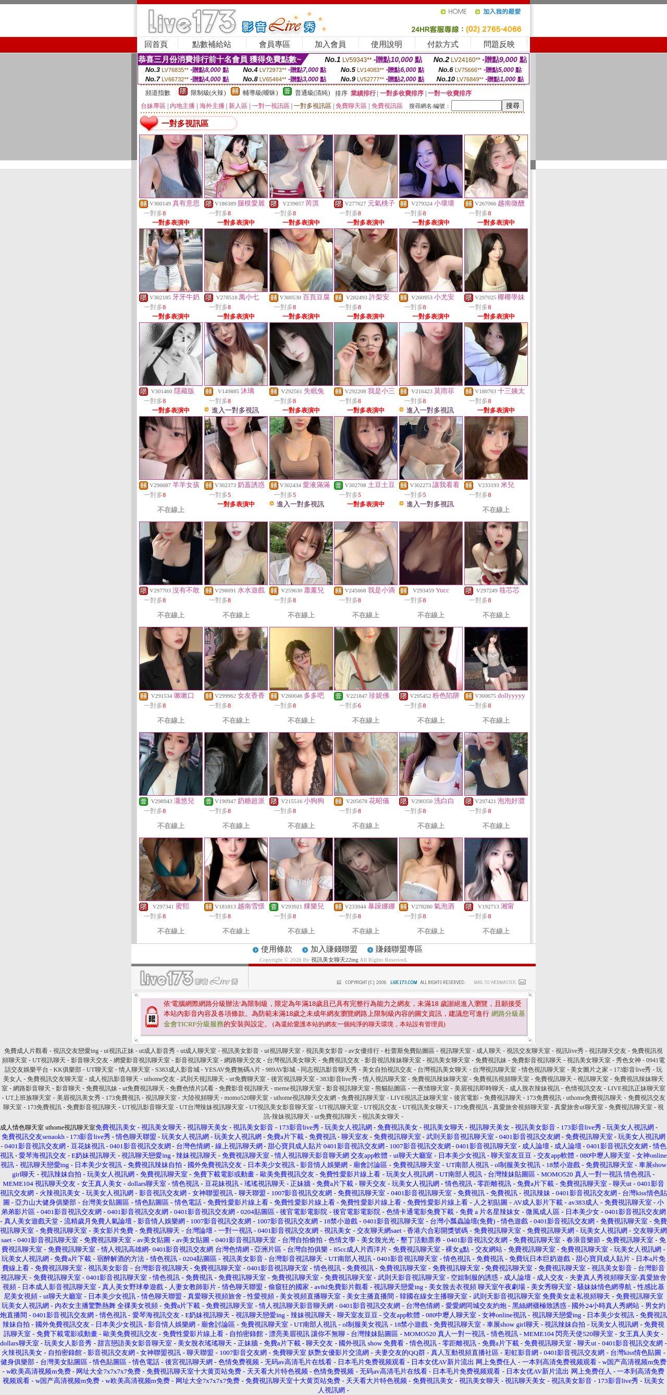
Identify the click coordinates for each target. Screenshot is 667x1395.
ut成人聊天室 (198, 1050)
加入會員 (330, 44)
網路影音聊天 (32, 1088)
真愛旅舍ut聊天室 (578, 1107)
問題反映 (499, 44)
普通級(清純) (312, 92)
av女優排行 (364, 1050)
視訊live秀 (569, 1050)
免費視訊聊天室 (363, 1097)
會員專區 (274, 44)
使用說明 (386, 44)
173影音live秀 (632, 1069)
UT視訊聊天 (49, 1060)
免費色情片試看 (192, 1088)
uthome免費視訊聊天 (594, 1097)
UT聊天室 (100, 1069)
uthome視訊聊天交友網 (305, 1097)
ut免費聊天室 (247, 1079)
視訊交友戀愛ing (75, 1050)
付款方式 (443, 44)
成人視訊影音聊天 (114, 1079)
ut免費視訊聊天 (143, 1088)
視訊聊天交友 (607, 1050)
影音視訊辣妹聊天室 (393, 1060)
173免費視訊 (123, 1097)
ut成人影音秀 (157, 1050)
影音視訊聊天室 (197, 1060)
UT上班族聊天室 (29, 1097)
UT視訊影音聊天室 (148, 1107)
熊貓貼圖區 (390, 1088)
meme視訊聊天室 (297, 1088)
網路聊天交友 (243, 1060)
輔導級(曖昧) (260, 92)
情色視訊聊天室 (543, 1069)
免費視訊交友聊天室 (55, 1079)
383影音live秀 (338, 1079)
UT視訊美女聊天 (425, 1107)
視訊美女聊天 (381, 1116)
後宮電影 (466, 1097)
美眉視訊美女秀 (79, 1097)
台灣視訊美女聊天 (292, 1060)
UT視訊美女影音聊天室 (281, 1107)
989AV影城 (281, 1069)
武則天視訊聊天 (202, 1079)
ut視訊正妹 (118, 1050)
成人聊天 (488, 1050)
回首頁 (156, 44)
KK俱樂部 (67, 1069)
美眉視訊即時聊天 (479, 1088)
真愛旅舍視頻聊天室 (521, 1107)
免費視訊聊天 (553, 1079)
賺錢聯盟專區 (399, 949)
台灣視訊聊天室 (494, 1069)
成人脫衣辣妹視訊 (535, 1088)
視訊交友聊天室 (528, 1050)
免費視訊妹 (491, 1060)
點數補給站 (211, 44)
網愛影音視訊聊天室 (142, 1060)
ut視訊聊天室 (282, 1050)
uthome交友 (159, 1079)
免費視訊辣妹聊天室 (440, 1079)
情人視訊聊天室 (384, 1079)
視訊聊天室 (455, 1050)
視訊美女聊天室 (448, 1060)
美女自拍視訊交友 (387, 1069)
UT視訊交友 (380, 1107)
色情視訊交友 (583, 1088)
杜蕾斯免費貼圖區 (410, 1050)
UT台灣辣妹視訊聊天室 (211, 1107)
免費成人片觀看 (26, 1050)
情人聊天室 (134, 1069)
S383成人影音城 (177, 1069)
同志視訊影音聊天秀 (329, 1069)
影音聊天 (68, 1088)
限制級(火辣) (208, 92)
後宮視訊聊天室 (293, 1079)
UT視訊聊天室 (339, 1107)
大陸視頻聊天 (200, 1097)
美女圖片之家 (589, 1069)
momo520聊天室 (247, 1097)
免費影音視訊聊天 (537, 1060)
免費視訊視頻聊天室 (501, 1079)
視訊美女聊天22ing (335, 959)
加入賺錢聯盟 (334, 949)
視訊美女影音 (240, 1050)
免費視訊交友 (341, 1060)
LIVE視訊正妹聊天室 (636, 1088)
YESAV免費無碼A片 (233, 1069)
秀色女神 (628, 1060)
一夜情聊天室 (430, 1088)
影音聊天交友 (89, 1060)
